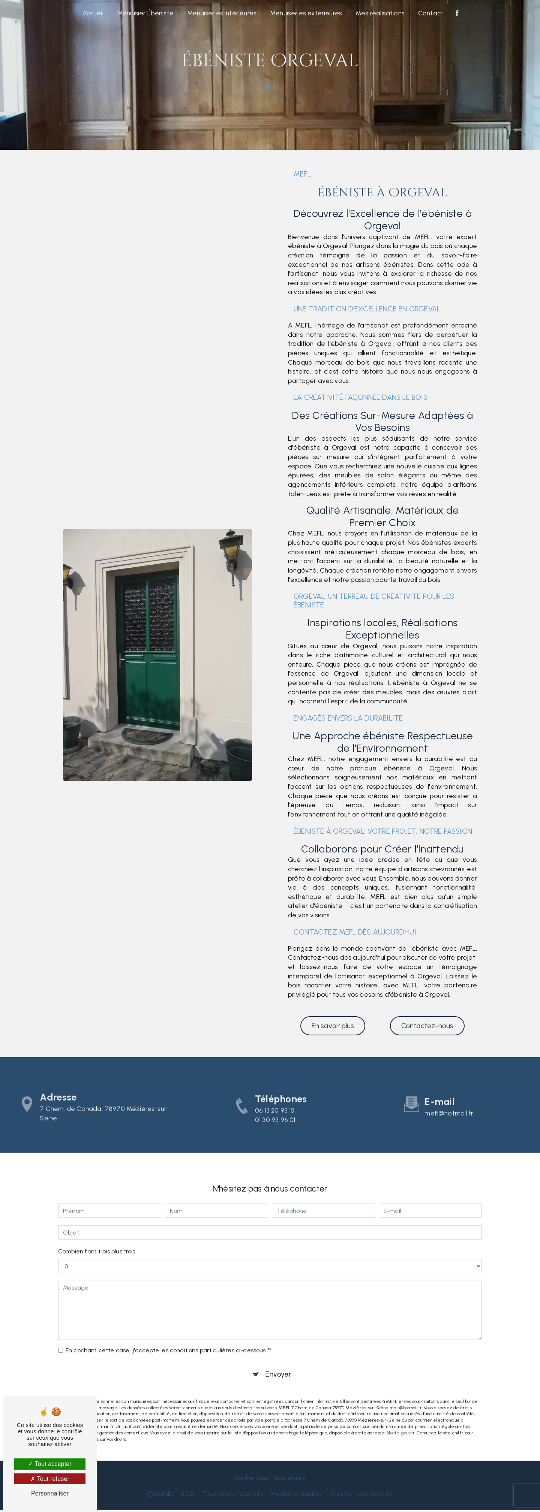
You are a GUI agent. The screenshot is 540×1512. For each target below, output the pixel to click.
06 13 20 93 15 (274, 1126)
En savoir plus (332, 1025)
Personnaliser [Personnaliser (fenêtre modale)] (50, 1493)
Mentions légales (296, 1495)
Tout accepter (50, 1464)
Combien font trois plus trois (96, 1237)
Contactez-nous (427, 1025)
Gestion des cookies (362, 1495)
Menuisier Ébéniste (145, 13)
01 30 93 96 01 (275, 1135)
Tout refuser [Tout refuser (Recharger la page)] (49, 1479)
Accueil (93, 13)
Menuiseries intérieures (221, 13)
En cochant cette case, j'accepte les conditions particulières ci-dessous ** (168, 1336)
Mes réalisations (380, 13)
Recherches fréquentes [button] (270, 1480)
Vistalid (163, 1495)
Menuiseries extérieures (306, 13)
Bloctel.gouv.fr (400, 1419)
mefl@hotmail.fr (448, 1099)
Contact (430, 13)
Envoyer (278, 1360)
